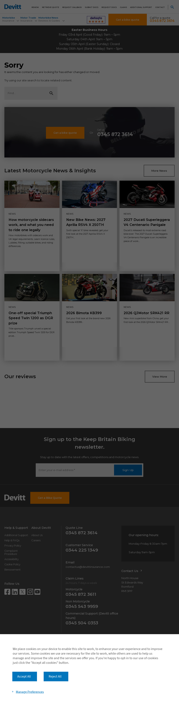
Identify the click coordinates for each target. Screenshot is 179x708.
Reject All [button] (55, 676)
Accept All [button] (24, 676)
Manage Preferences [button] (30, 691)
